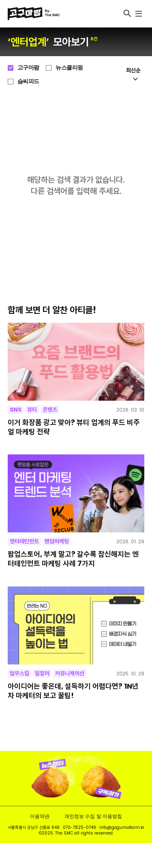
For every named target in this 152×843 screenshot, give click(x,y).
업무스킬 (19, 673)
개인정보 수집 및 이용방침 (93, 816)
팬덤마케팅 (57, 541)
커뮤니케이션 (69, 673)
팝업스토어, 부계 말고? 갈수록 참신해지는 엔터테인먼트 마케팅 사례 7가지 (73, 558)
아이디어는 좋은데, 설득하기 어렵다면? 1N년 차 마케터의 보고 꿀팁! (73, 690)
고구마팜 (28, 67)
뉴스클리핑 (69, 67)
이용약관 (39, 816)
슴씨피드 (28, 81)
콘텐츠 (50, 410)
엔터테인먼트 (24, 541)
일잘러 (42, 673)
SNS (15, 410)
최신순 (133, 73)
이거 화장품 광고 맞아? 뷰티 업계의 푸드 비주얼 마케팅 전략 (74, 427)
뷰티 (32, 410)
